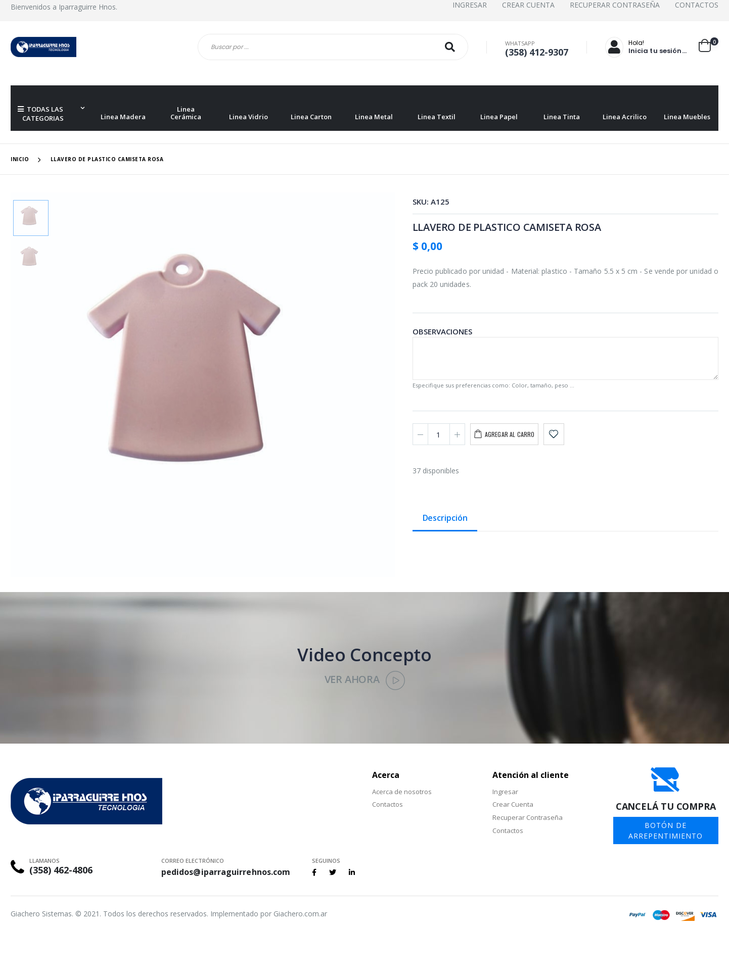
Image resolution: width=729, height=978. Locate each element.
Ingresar (469, 5)
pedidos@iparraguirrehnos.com (225, 871)
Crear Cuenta (528, 5)
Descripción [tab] (445, 518)
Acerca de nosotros (402, 791)
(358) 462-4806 (61, 870)
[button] (708, 45)
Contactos (696, 5)
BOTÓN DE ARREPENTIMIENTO (665, 830)
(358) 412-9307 (536, 52)
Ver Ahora (365, 679)
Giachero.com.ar (300, 913)
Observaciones (443, 331)
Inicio (20, 159)
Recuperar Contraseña (615, 5)
